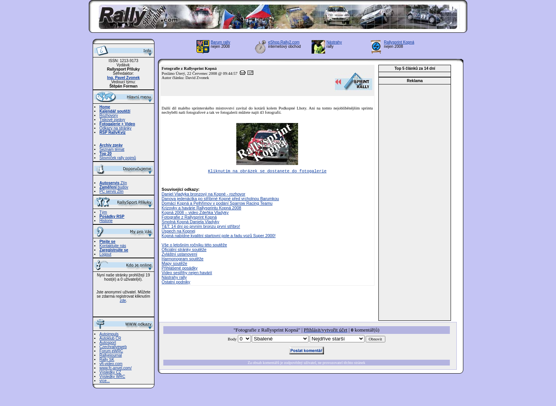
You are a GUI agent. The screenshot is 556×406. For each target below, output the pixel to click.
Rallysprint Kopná (399, 42)
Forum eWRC (111, 351)
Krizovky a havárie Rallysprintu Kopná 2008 (201, 208)
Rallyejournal (111, 355)
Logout (106, 254)
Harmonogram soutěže (182, 259)
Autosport (108, 342)
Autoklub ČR (110, 338)
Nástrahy (334, 42)
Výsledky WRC (112, 376)
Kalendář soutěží (115, 111)
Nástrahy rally (174, 278)
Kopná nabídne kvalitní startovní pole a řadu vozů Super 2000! (219, 236)
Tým (103, 212)
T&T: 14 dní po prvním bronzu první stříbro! (201, 227)
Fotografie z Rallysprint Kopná (189, 218)
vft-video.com (111, 364)
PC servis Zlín (112, 191)
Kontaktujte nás (113, 246)
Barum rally (221, 42)
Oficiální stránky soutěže (184, 250)
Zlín (113, 183)
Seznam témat (112, 149)
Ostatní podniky (176, 282)
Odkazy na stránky (116, 128)
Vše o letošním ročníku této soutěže (194, 245)
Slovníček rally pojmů (118, 158)
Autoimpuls (109, 334)
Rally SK (107, 359)
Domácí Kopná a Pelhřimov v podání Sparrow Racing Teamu (217, 204)
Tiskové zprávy (112, 120)
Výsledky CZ (110, 372)
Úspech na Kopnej (178, 231)
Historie (106, 221)
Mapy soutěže (174, 264)
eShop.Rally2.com (284, 42)
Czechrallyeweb (113, 347)
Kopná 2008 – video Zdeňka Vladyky (195, 213)
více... (105, 381)
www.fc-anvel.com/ (116, 368)
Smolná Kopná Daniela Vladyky (190, 222)
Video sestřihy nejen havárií (187, 273)
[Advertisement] (415, 202)
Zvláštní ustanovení (179, 255)
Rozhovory (109, 115)
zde (123, 300)
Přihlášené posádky (180, 268)
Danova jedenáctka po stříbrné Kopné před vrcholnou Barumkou (220, 199)
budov (114, 187)
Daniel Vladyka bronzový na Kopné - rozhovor (204, 194)
